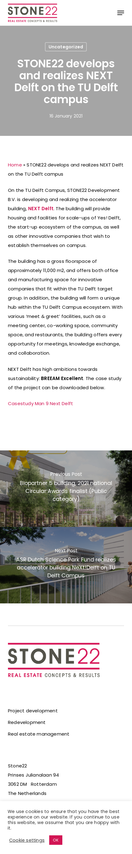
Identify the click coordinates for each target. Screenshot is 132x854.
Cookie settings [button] (27, 840)
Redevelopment (27, 722)
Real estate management (38, 734)
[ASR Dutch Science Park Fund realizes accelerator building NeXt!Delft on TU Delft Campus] (66, 565)
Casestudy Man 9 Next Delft (40, 403)
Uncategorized (66, 47)
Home (15, 165)
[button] (120, 13)
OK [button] (56, 840)
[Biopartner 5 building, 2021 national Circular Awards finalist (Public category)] (66, 488)
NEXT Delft (40, 208)
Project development (33, 710)
